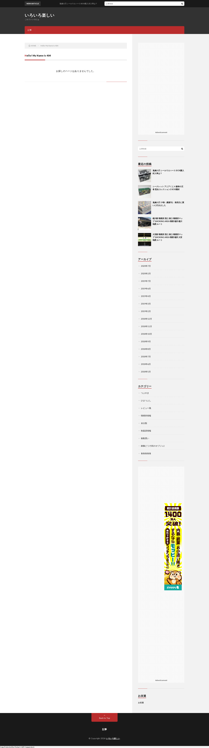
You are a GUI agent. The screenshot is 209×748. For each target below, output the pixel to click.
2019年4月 (146, 296)
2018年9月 (146, 341)
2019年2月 (146, 311)
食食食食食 (146, 453)
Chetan (17, 747)
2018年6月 (146, 364)
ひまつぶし (146, 400)
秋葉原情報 (146, 430)
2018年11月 (146, 326)
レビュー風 (146, 408)
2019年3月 (146, 303)
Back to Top (104, 718)
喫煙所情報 (146, 415)
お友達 (141, 702)
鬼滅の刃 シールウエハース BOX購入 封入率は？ (80, 3)
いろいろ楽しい (40, 15)
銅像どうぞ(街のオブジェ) (152, 446)
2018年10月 (146, 334)
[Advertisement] (161, 86)
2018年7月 (146, 356)
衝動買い (145, 438)
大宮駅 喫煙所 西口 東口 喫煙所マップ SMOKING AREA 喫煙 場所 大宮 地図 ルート (168, 237)
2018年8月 (146, 349)
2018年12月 (146, 319)
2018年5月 (146, 371)
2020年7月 (146, 266)
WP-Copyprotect (27, 747)
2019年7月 (146, 281)
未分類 (144, 423)
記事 (30, 30)
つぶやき (145, 393)
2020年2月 (146, 273)
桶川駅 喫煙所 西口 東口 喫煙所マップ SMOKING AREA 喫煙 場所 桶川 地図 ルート (168, 221)
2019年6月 (146, 288)
